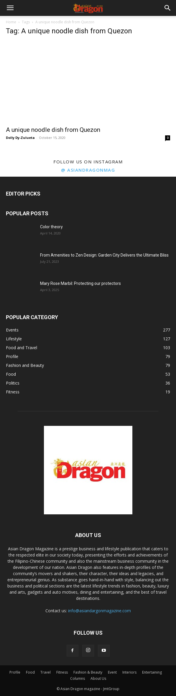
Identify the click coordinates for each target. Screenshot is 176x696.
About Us (98, 678)
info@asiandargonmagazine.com (99, 610)
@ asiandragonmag (88, 170)
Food (30, 672)
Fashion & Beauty (87, 672)
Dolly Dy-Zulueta (20, 137)
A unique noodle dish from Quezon (53, 129)
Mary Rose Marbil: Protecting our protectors (80, 283)
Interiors (129, 672)
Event (112, 672)
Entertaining (152, 672)
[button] (10, 8)
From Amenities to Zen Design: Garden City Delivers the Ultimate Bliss (104, 255)
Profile (14, 672)
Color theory (51, 226)
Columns (77, 678)
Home (11, 21)
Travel (45, 672)
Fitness (62, 672)
